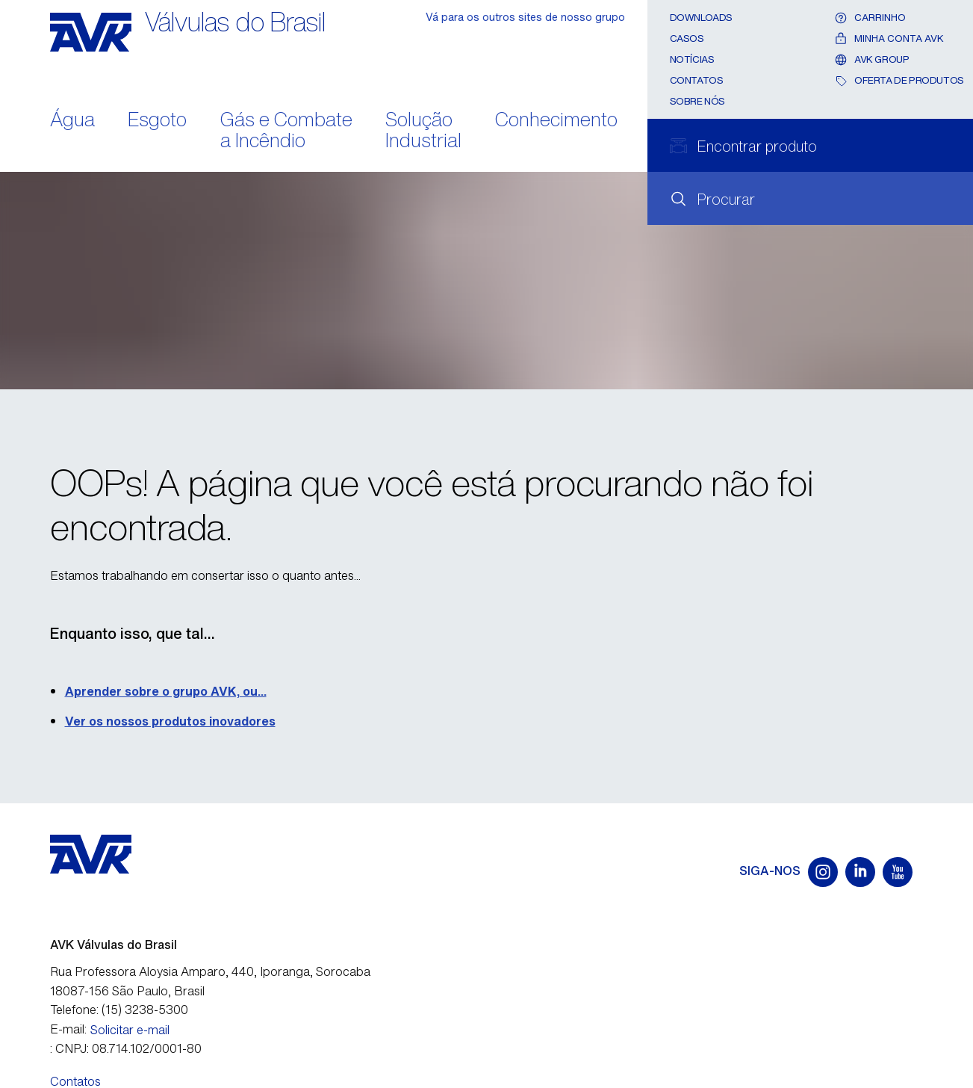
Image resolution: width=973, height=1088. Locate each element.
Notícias (692, 59)
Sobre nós (698, 101)
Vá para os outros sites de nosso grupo (525, 17)
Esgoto (157, 120)
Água (72, 120)
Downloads (701, 17)
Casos (687, 38)
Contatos (697, 80)
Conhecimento (556, 120)
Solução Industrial (423, 131)
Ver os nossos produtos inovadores (170, 721)
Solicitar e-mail (130, 1030)
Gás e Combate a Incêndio (286, 131)
